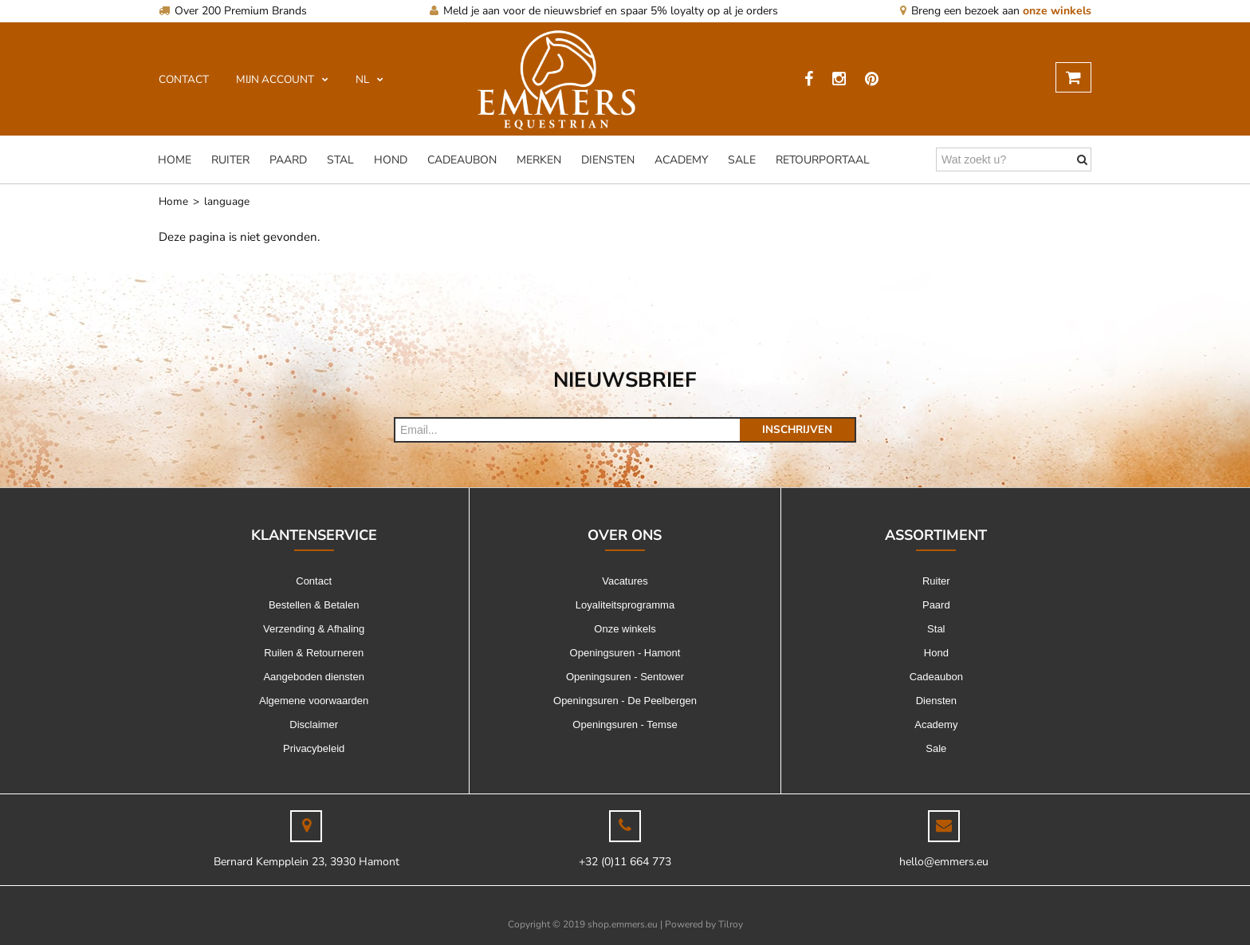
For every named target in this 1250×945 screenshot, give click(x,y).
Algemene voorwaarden (313, 701)
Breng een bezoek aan (995, 10)
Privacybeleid (313, 748)
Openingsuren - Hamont (625, 653)
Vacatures (625, 581)
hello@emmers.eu (944, 861)
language (227, 201)
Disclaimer (313, 724)
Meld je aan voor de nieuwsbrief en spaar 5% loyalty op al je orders (604, 10)
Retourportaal (823, 159)
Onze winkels (624, 629)
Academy (681, 159)
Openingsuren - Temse (624, 724)
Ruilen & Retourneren (314, 653)
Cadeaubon (462, 159)
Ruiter (230, 159)
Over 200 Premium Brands (233, 10)
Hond (390, 159)
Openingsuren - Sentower (625, 677)
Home (174, 159)
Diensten (608, 159)
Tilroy (730, 924)
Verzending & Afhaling (313, 629)
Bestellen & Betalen (314, 605)
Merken (539, 159)
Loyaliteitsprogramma (625, 605)
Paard (288, 159)
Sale (742, 159)
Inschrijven (797, 429)
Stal (340, 159)
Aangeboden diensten (313, 677)
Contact (314, 581)
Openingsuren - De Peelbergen (625, 701)
